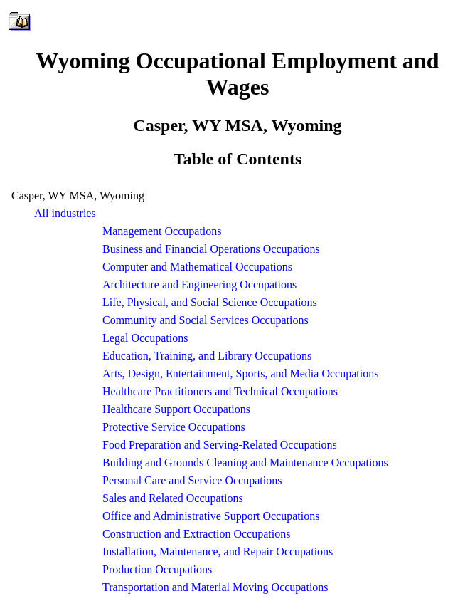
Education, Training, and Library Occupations (206, 356)
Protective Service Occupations (173, 427)
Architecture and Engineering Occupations (199, 284)
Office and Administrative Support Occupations (210, 516)
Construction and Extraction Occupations (196, 534)
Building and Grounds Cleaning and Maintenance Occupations (245, 462)
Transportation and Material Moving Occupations (215, 587)
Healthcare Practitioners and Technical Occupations (220, 391)
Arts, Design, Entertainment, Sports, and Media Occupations (240, 373)
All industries (65, 213)
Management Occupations (162, 231)
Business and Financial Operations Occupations (211, 249)
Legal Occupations (145, 338)
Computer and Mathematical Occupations (197, 267)
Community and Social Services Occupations (205, 320)
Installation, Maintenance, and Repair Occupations (217, 551)
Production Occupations (157, 569)
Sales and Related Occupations (172, 498)
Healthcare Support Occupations (176, 409)
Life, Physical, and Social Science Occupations (209, 302)
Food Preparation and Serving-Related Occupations (219, 445)
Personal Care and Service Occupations (192, 480)
